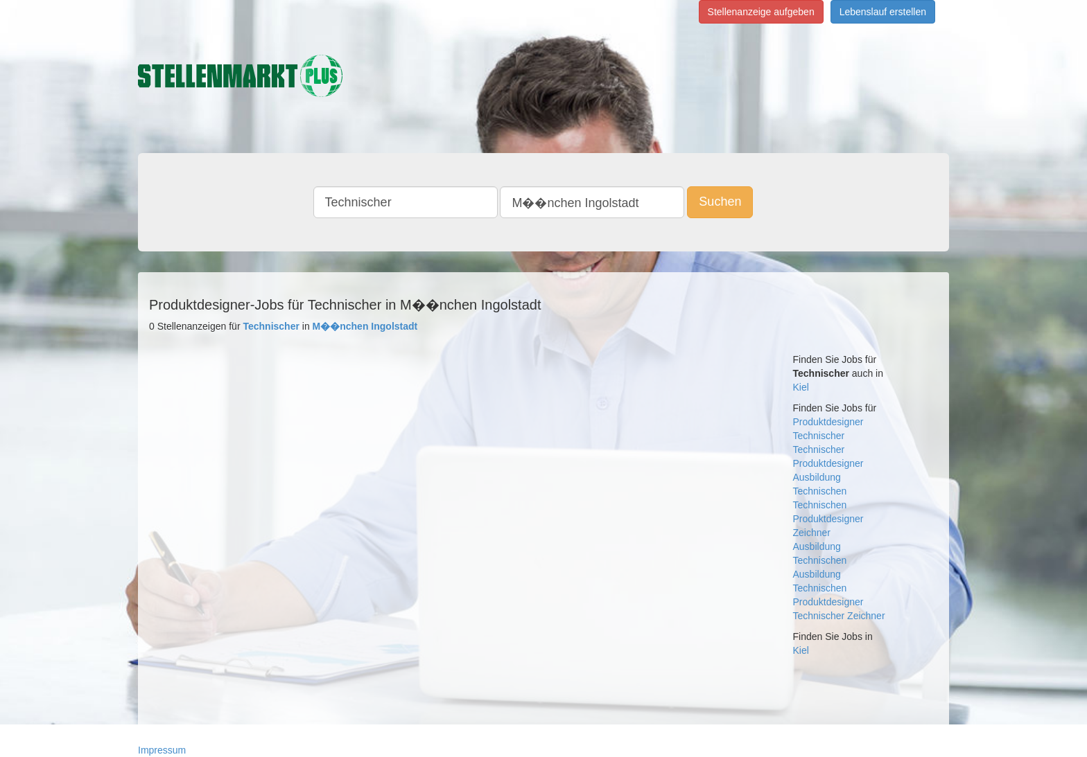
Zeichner (812, 532)
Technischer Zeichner (839, 615)
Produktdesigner (828, 421)
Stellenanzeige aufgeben (761, 11)
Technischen (820, 491)
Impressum (162, 750)
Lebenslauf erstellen (883, 11)
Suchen (720, 201)
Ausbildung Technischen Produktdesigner (828, 588)
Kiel (801, 387)
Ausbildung (817, 477)
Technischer (819, 435)
